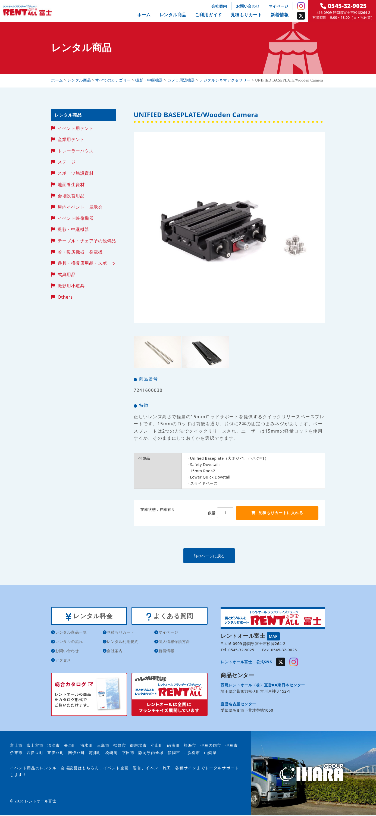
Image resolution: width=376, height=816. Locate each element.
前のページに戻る (229, 555)
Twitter (301, 16)
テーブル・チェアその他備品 (87, 241)
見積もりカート (246, 15)
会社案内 (219, 6)
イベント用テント (75, 128)
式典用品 (67, 274)
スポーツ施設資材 (75, 173)
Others (65, 297)
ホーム (144, 15)
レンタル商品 (172, 15)
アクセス (63, 660)
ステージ (67, 162)
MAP (273, 636)
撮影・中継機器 (73, 229)
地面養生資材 (71, 184)
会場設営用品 (71, 196)
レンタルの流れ (69, 642)
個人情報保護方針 (174, 642)
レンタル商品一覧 (71, 633)
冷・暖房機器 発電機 (80, 252)
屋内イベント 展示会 (80, 207)
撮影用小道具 (71, 286)
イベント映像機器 (75, 218)
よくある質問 (169, 616)
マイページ (279, 6)
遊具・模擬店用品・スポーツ (87, 263)
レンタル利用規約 (122, 642)
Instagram (301, 6)
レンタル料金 (89, 616)
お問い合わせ (248, 6)
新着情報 (280, 15)
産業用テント (71, 139)
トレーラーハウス (75, 151)
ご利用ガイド (208, 15)
